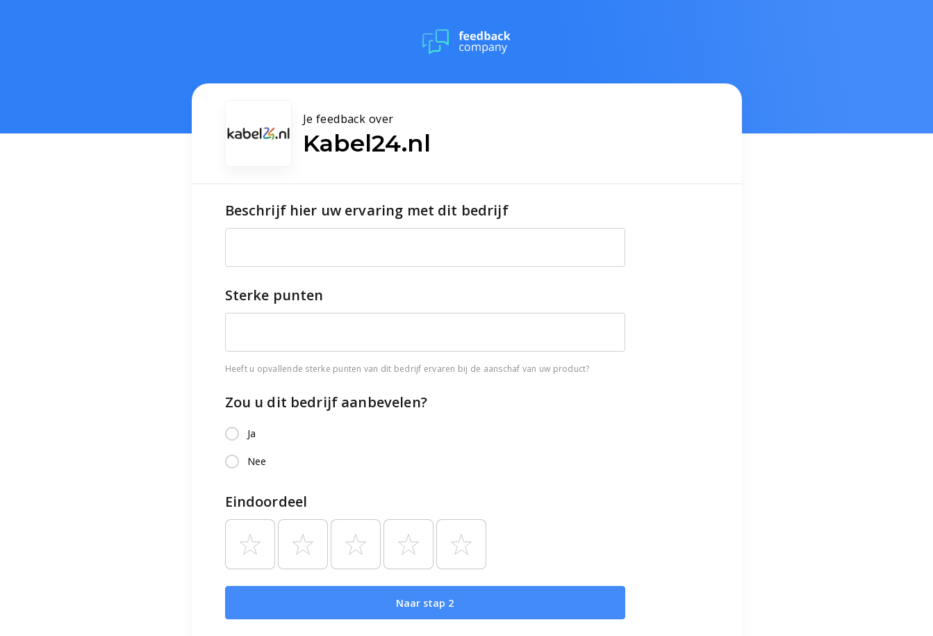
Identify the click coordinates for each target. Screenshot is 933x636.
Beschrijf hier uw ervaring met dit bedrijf (367, 210)
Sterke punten (274, 295)
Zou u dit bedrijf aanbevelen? (326, 402)
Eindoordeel (266, 501)
